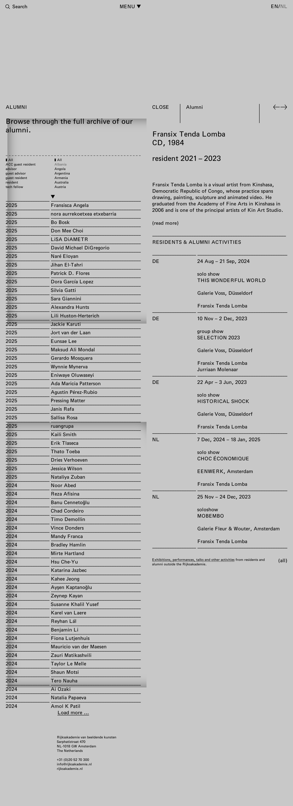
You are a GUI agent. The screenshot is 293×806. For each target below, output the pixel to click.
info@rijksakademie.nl (74, 764)
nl (283, 6)
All (283, 560)
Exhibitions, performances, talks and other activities (193, 559)
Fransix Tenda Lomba (222, 306)
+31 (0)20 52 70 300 (73, 759)
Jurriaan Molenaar (217, 369)
